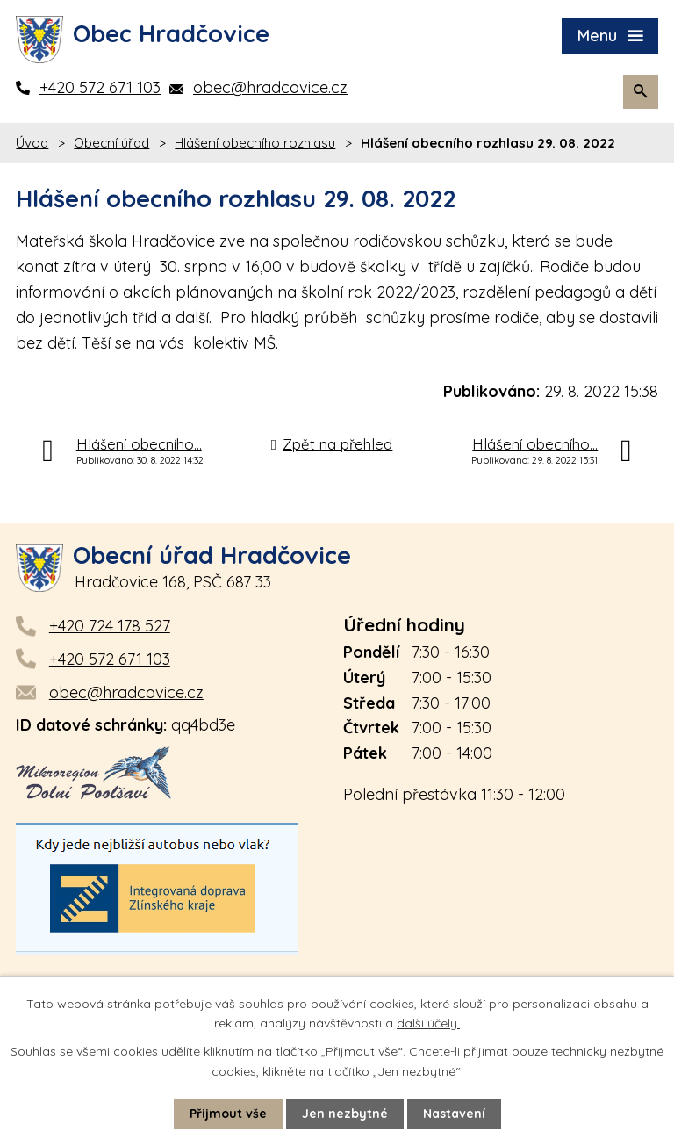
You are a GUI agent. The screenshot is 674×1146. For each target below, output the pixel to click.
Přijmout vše (228, 1113)
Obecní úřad (111, 142)
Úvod (32, 142)
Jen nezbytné (345, 1113)
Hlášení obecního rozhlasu (255, 142)
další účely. (428, 1023)
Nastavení (454, 1113)
